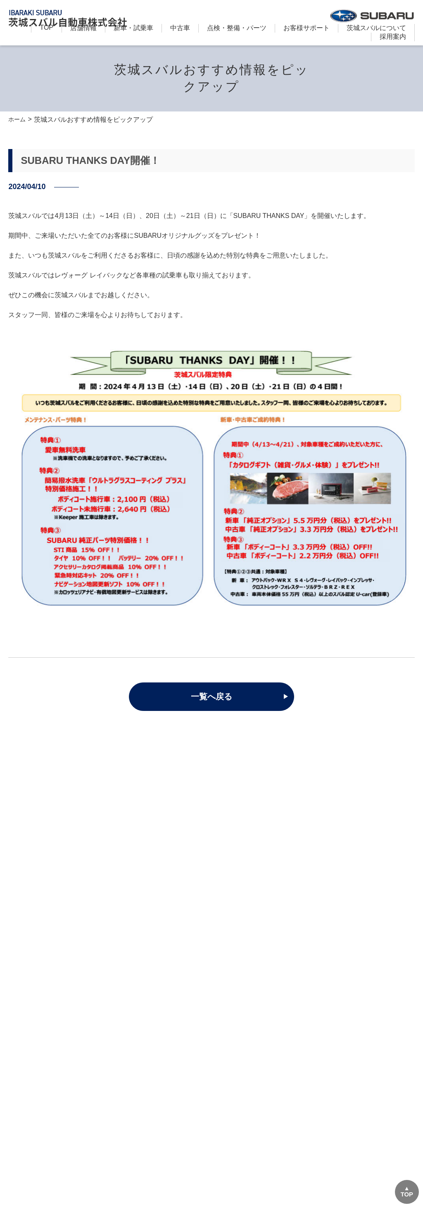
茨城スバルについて (376, 27)
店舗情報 (83, 27)
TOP (46, 27)
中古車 (180, 27)
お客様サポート (306, 27)
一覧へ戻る (211, 696)
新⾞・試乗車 (133, 27)
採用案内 (393, 36)
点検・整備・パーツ (236, 27)
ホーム (18, 119)
